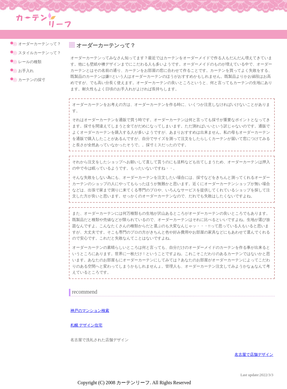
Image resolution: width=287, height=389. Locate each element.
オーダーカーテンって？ (39, 44)
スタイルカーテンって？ (39, 53)
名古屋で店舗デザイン (253, 354)
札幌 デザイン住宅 (86, 325)
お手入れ (26, 70)
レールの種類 (29, 62)
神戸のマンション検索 (89, 310)
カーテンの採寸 (31, 79)
